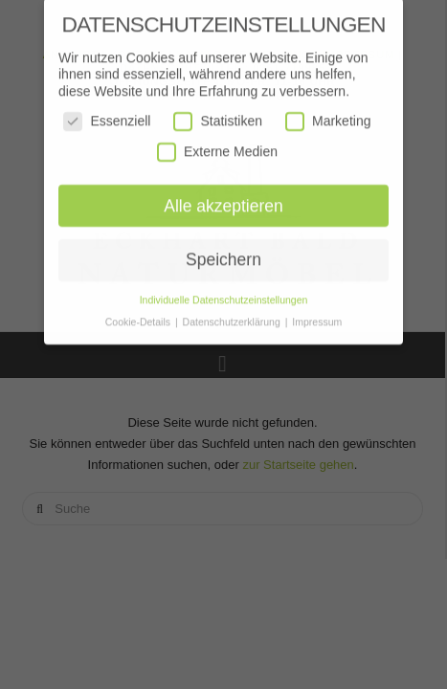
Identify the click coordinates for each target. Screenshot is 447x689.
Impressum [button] (317, 316)
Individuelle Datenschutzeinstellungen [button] (224, 294)
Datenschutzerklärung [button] (233, 316)
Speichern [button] (223, 254)
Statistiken (217, 116)
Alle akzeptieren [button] (223, 200)
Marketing (327, 116)
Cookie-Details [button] (139, 316)
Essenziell (106, 116)
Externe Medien (217, 147)
